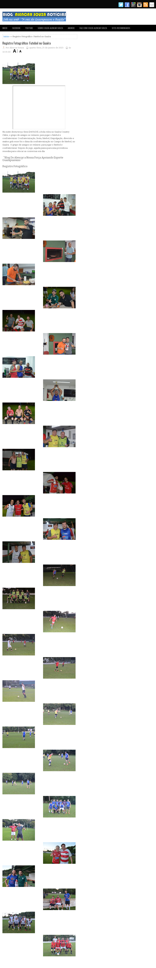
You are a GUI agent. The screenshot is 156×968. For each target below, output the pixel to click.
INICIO (4, 28)
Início (6, 36)
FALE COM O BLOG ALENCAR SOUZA (93, 28)
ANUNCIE (71, 28)
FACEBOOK (16, 28)
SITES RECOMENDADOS (121, 28)
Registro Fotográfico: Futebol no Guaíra (26, 43)
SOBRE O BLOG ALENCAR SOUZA (50, 28)
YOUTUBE (29, 28)
